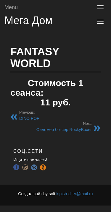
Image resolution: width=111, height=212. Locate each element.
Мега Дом (28, 20)
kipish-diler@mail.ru (74, 193)
